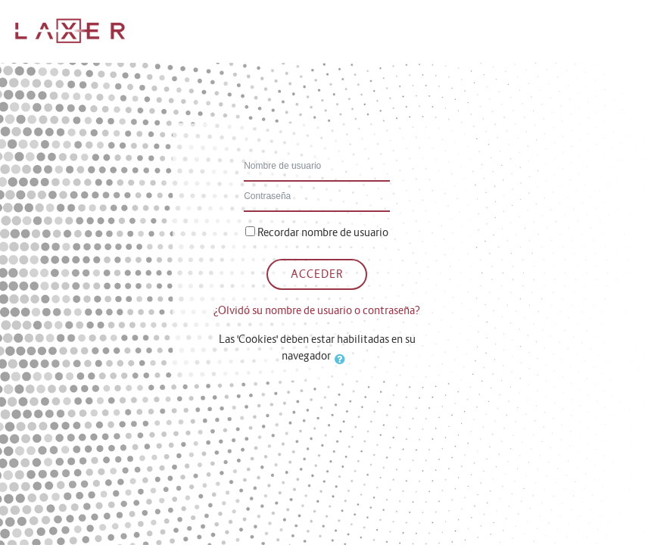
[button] (343, 359)
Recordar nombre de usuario (322, 232)
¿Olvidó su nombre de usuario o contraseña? (316, 310)
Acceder (317, 274)
